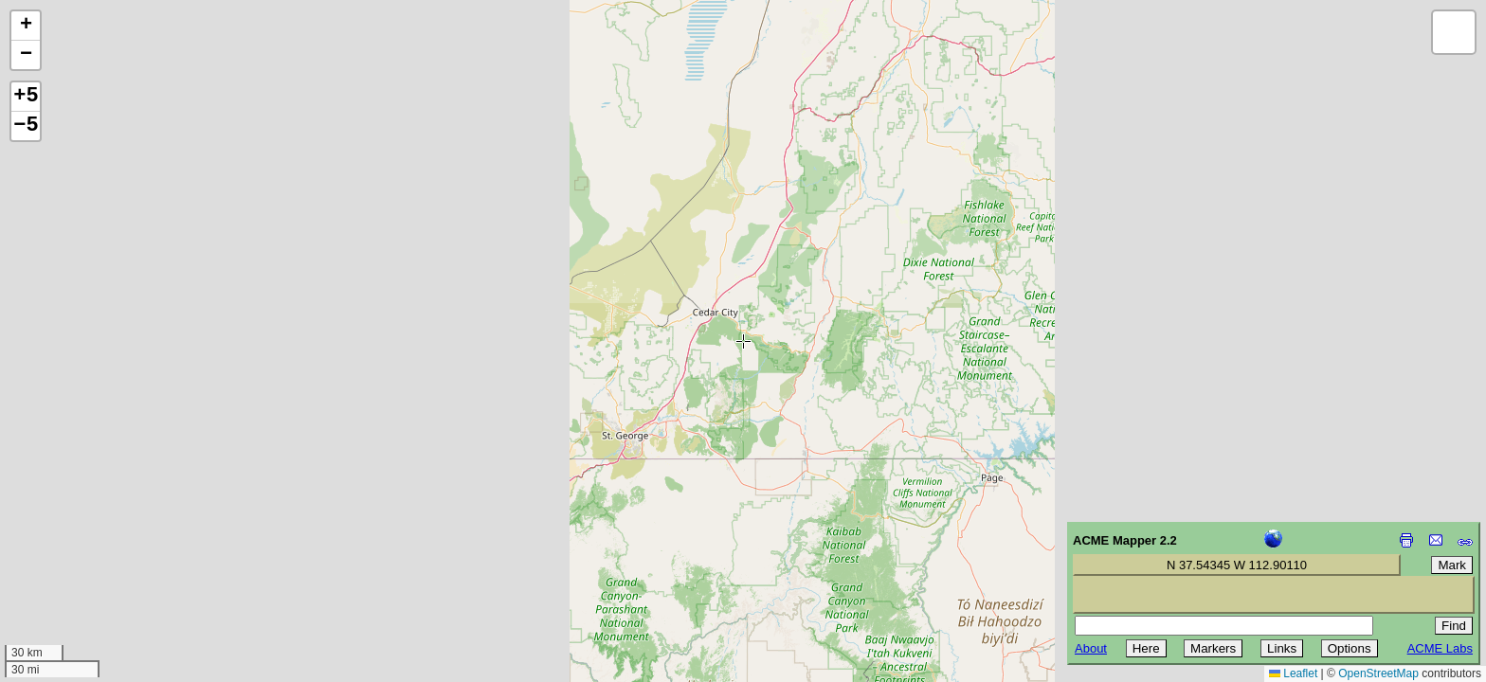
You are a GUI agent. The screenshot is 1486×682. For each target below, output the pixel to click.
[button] (25, 26)
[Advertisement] (100, 547)
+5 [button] (25, 96)
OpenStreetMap (1378, 673)
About (1091, 648)
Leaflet (1293, 673)
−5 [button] (25, 126)
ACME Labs (1440, 648)
